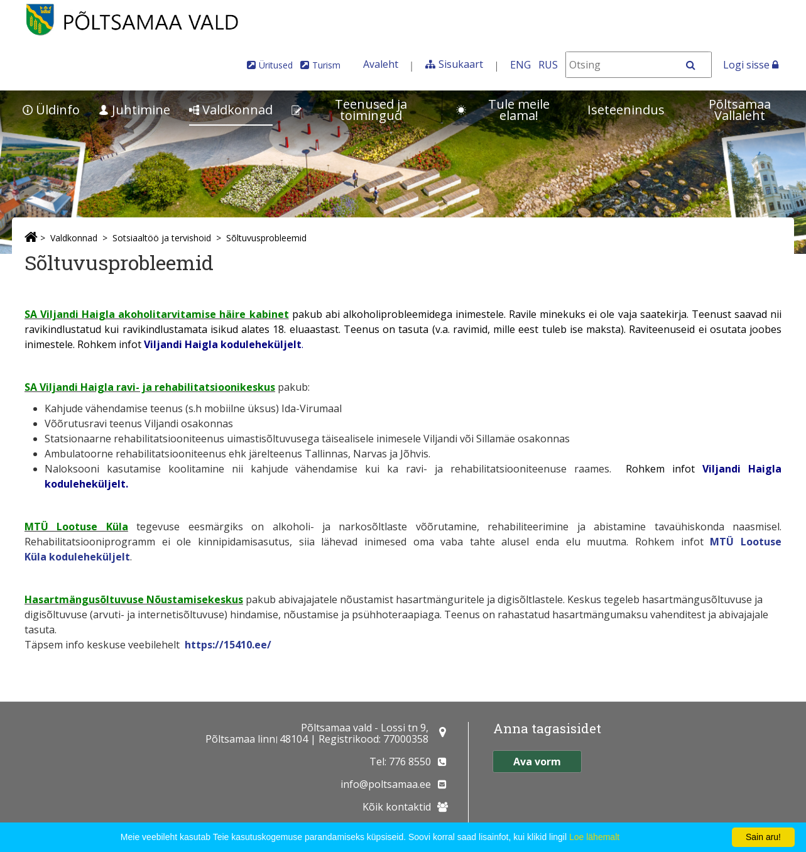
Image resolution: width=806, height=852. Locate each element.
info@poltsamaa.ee (385, 784)
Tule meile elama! (503, 110)
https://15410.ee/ (228, 645)
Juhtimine (134, 109)
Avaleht (380, 64)
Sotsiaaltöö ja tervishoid (161, 238)
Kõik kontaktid (396, 807)
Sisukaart (460, 64)
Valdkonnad (231, 109)
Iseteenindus (626, 109)
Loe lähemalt (594, 837)
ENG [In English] (520, 65)
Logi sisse (750, 65)
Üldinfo (51, 109)
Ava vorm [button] (537, 761)
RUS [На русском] (548, 65)
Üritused (276, 65)
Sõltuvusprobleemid (266, 238)
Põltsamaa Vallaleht (740, 110)
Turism (326, 65)
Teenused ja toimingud (349, 110)
